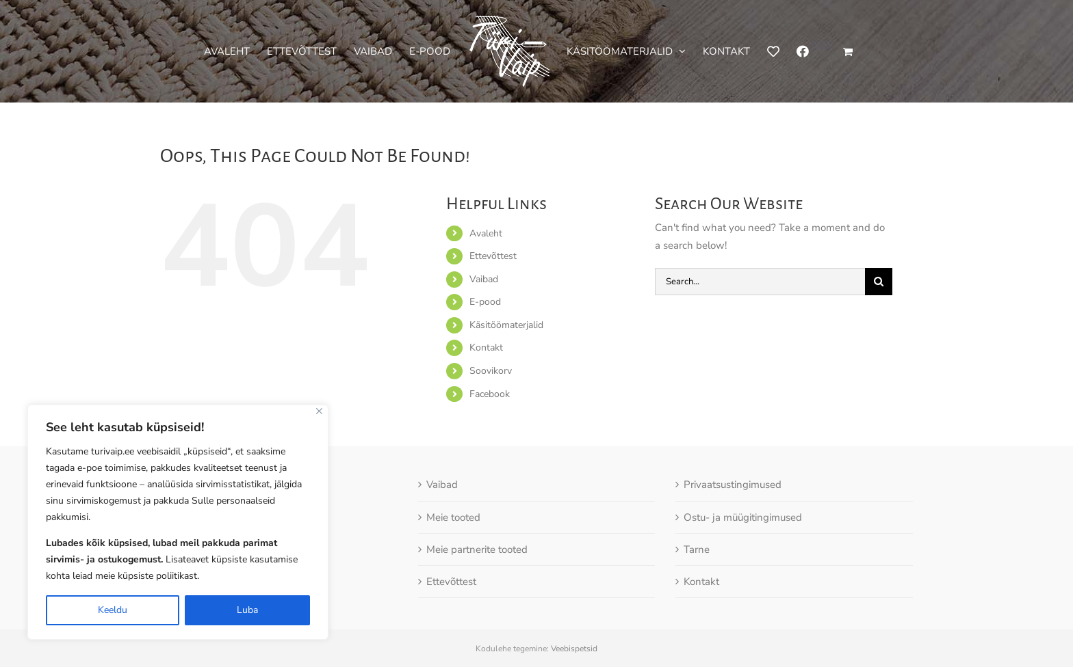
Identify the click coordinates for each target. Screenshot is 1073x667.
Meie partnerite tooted (477, 549)
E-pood (485, 301)
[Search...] (760, 281)
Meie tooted (453, 517)
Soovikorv (490, 370)
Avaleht (485, 233)
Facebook (489, 393)
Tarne (697, 549)
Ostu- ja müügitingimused (743, 517)
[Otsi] (878, 281)
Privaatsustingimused (732, 484)
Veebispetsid (574, 648)
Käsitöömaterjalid (506, 324)
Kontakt (486, 347)
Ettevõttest (493, 255)
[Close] (319, 411)
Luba (247, 609)
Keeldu (112, 609)
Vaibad (483, 279)
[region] (177, 522)
